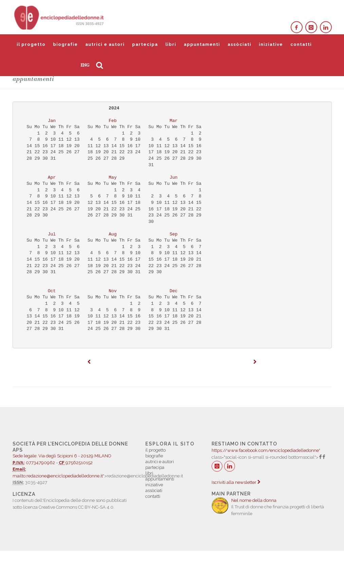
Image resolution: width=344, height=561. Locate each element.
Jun (174, 177)
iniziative (271, 44)
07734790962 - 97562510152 (72, 456)
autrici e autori (105, 44)
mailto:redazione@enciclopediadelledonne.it (58, 475)
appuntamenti (202, 44)
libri (170, 44)
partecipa (145, 44)
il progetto (31, 44)
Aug (112, 234)
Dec (174, 291)
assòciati (239, 44)
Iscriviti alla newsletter (236, 482)
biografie (65, 44)
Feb (112, 120)
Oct (52, 291)
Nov (112, 291)
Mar (174, 120)
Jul (52, 234)
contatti (301, 44)
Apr (52, 177)
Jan (52, 120)
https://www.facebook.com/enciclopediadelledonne (265, 450)
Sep (174, 234)
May (112, 177)
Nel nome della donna (253, 500)
